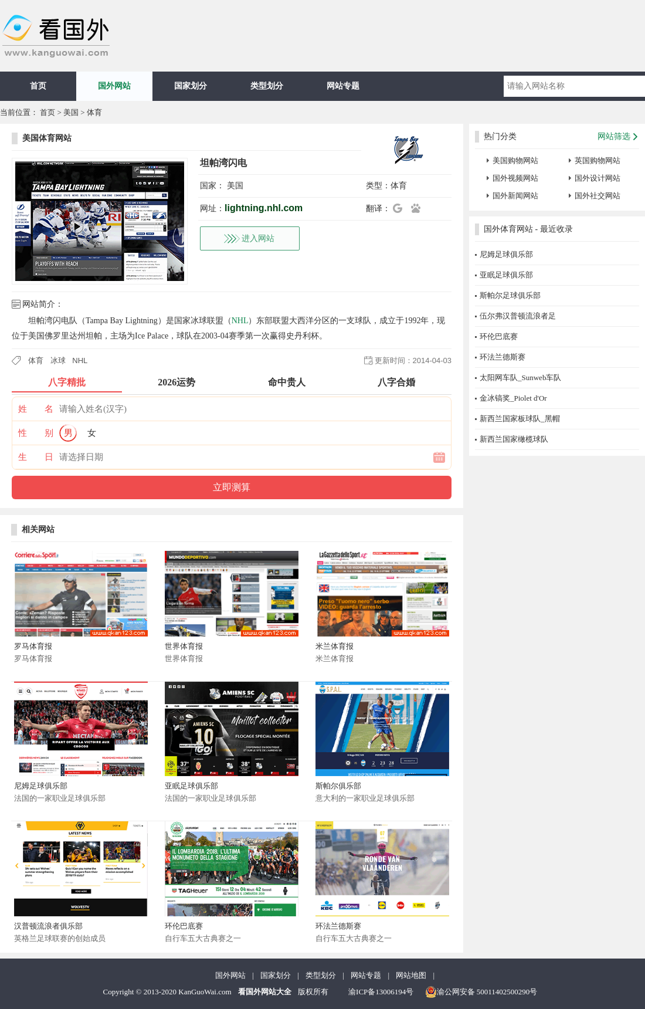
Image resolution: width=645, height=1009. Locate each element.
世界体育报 (184, 646)
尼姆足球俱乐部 (40, 785)
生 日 (35, 457)
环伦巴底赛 (184, 926)
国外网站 (114, 86)
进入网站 (258, 238)
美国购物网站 (515, 160)
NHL (240, 320)
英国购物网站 (597, 160)
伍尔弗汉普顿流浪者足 (518, 315)
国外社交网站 (597, 195)
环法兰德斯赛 (338, 926)
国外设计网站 (597, 178)
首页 (38, 86)
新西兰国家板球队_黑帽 (520, 418)
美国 (71, 112)
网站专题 (343, 86)
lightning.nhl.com (264, 208)
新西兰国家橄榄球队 (514, 439)
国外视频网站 (515, 178)
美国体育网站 (47, 138)
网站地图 (411, 975)
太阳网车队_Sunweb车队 (520, 377)
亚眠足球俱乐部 (191, 785)
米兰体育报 (334, 646)
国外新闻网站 (515, 195)
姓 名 (35, 409)
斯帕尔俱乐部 (338, 785)
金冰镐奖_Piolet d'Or (513, 398)
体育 (94, 112)
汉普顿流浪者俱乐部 (48, 926)
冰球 (58, 360)
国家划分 (190, 86)
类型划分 (266, 86)
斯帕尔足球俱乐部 (510, 295)
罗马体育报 (33, 646)
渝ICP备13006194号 (380, 991)
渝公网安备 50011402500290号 (481, 992)
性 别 (35, 433)
